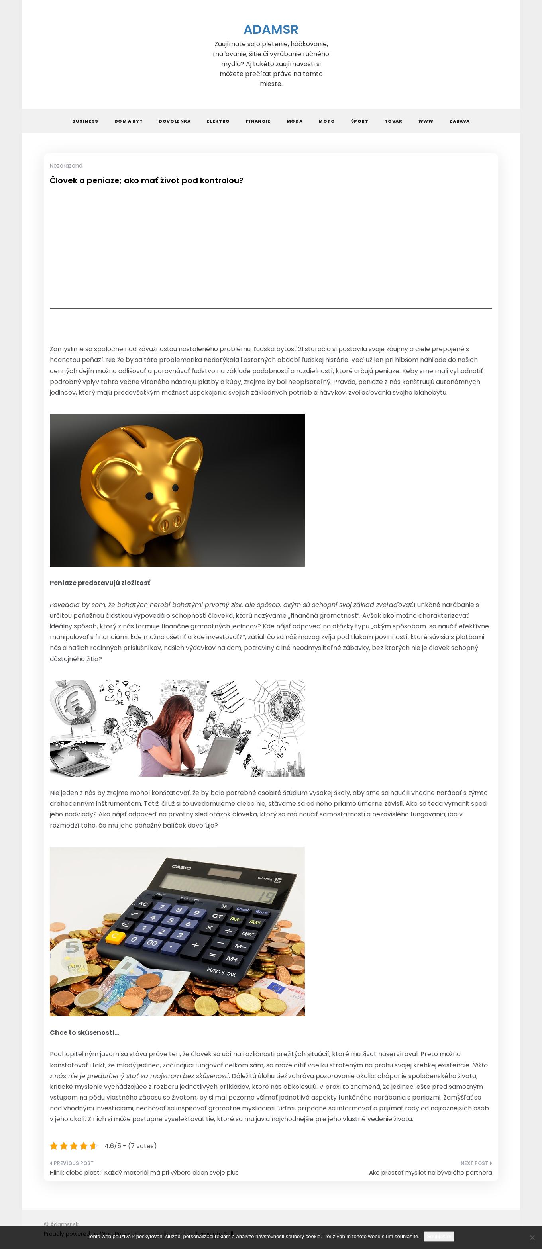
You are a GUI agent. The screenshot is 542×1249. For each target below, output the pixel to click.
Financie (258, 121)
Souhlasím (439, 1236)
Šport (360, 121)
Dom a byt (128, 121)
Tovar (394, 121)
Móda (294, 121)
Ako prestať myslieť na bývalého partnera (430, 1172)
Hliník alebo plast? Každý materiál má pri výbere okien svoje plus (144, 1172)
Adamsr (271, 29)
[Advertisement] (271, 253)
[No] (532, 1237)
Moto (326, 121)
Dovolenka (174, 121)
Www (426, 121)
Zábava (459, 121)
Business (85, 121)
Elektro (218, 121)
